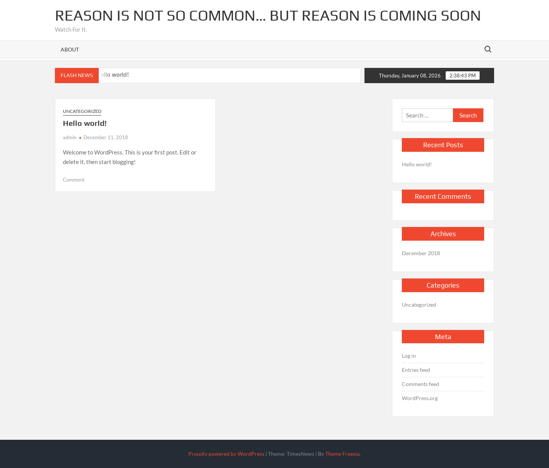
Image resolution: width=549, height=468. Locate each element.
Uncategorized (82, 111)
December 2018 (421, 253)
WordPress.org (420, 398)
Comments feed (420, 384)
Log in (409, 355)
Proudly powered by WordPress (226, 453)
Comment (74, 180)
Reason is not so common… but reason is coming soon (268, 15)
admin (69, 137)
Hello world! (113, 74)
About (70, 49)
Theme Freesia (342, 453)
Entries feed (416, 370)
